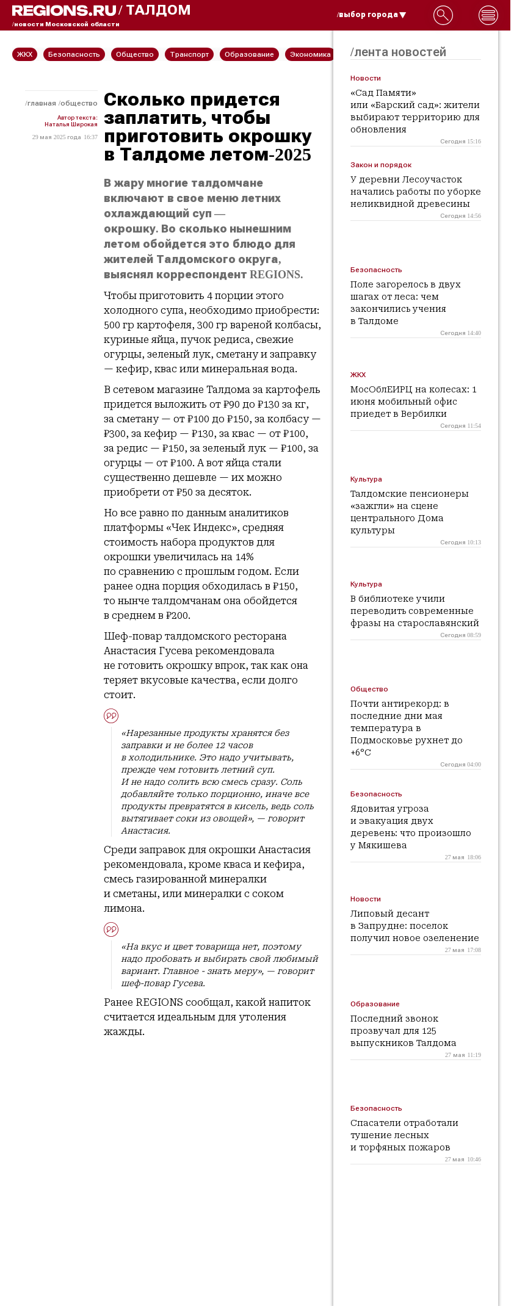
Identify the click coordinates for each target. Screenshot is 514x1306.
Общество (79, 103)
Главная (41, 103)
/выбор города (372, 14)
